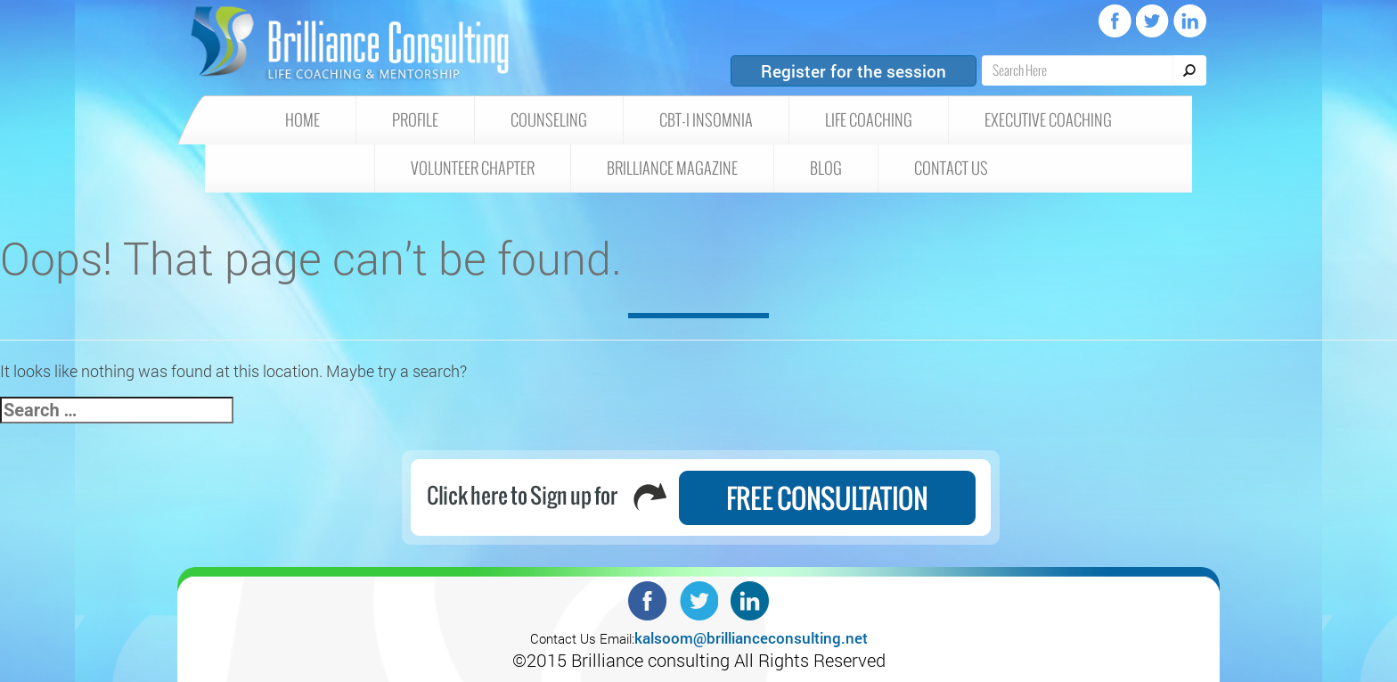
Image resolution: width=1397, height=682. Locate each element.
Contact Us (951, 168)
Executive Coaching (1048, 120)
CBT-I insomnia (706, 120)
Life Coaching (868, 120)
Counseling (549, 120)
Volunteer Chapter (473, 168)
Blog (826, 168)
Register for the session (853, 71)
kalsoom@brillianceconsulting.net (751, 638)
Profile (415, 120)
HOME (302, 120)
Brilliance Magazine (672, 168)
